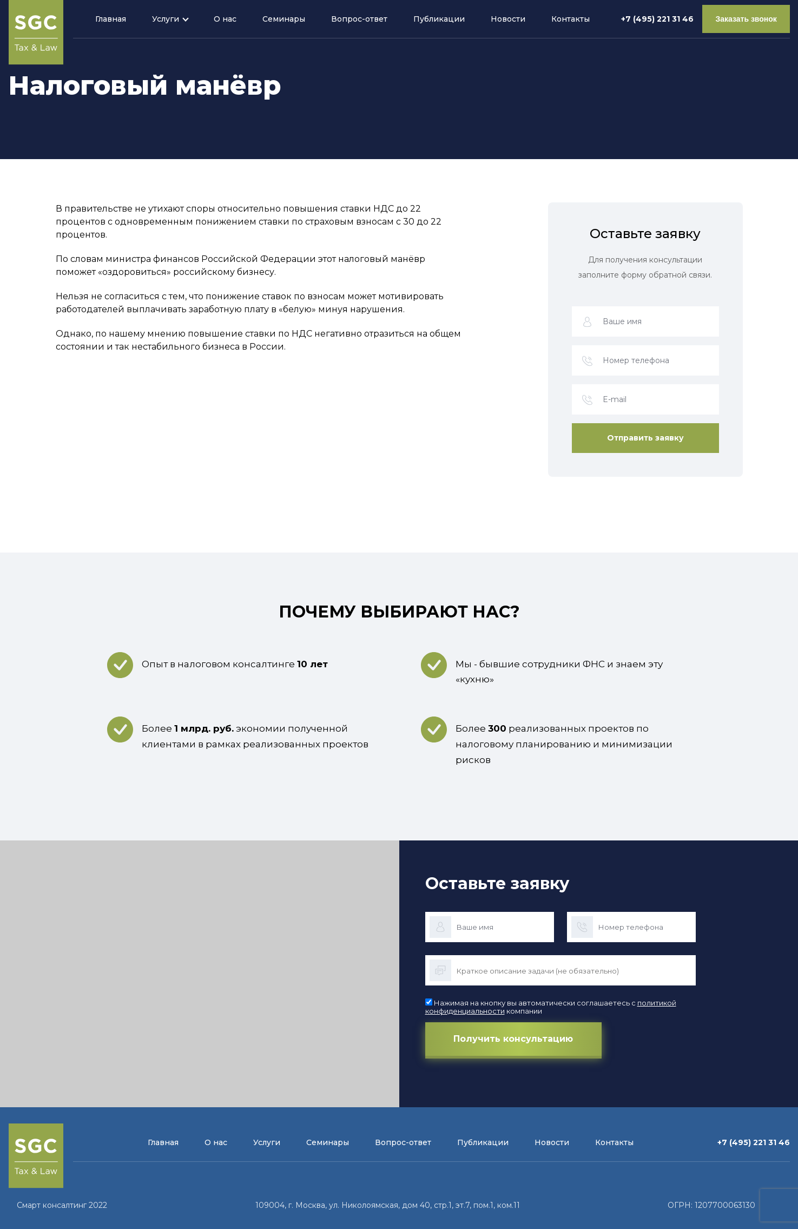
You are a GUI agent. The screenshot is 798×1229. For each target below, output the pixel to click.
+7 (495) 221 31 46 (655, 19)
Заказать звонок (745, 19)
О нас (224, 19)
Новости (507, 19)
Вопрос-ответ (358, 19)
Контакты (569, 19)
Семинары (282, 19)
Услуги (164, 19)
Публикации (438, 19)
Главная (109, 19)
